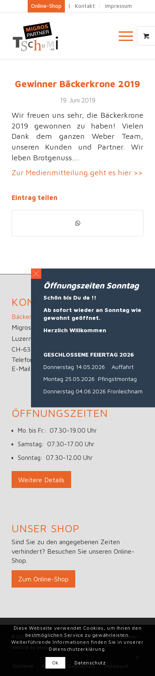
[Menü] (121, 35)
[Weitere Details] (41, 479)
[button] (36, 274)
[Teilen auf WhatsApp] (77, 223)
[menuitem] (126, 35)
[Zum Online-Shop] (43, 578)
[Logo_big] (64, 35)
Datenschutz (90, 662)
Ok (55, 662)
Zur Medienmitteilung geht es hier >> (77, 172)
